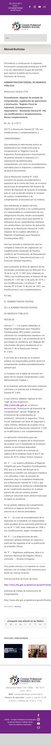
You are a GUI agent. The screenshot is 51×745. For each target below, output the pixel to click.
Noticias (18, 607)
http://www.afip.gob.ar (15, 405)
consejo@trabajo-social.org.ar (15, 9)
